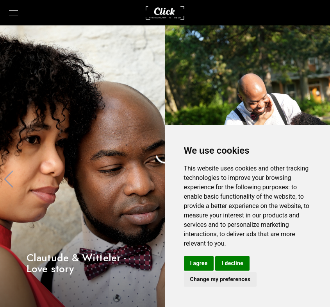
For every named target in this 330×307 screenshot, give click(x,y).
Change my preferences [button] (220, 279)
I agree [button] (199, 263)
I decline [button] (232, 263)
